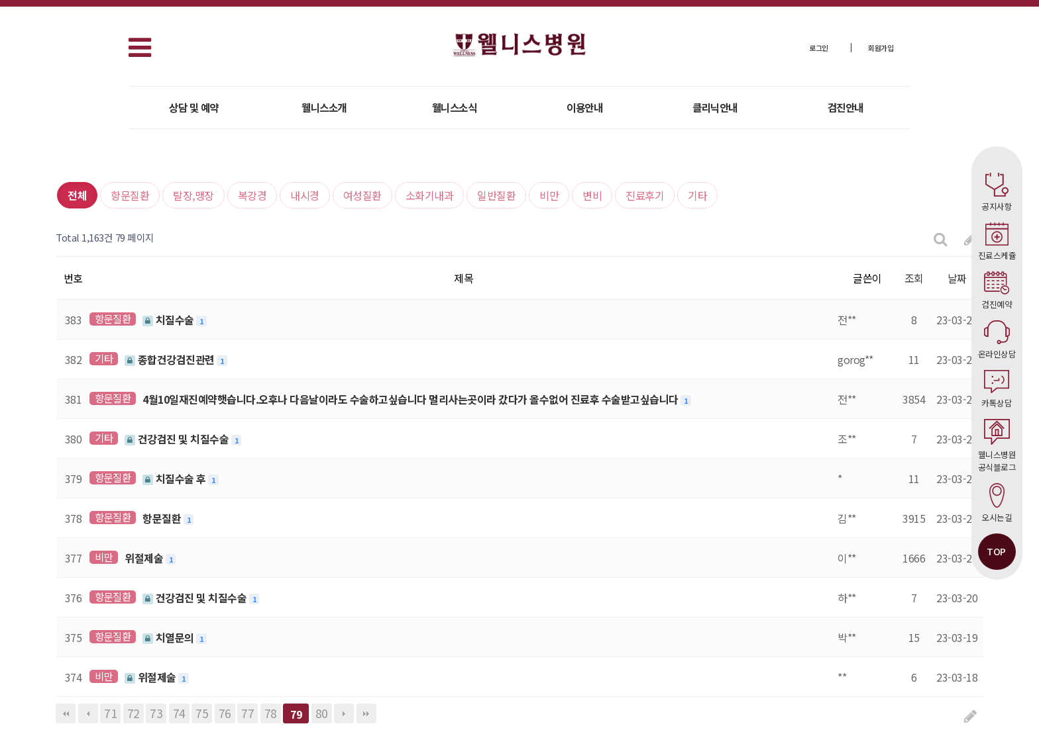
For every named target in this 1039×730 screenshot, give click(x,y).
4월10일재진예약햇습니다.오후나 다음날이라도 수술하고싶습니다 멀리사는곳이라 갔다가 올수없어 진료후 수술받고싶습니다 (411, 399)
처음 (66, 713)
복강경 (252, 195)
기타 (697, 195)
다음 (344, 713)
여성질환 (362, 195)
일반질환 (496, 195)
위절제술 (145, 558)
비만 (549, 195)
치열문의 (169, 637)
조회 (914, 278)
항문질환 (130, 195)
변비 (592, 195)
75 (201, 713)
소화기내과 (430, 195)
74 (179, 713)
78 (270, 713)
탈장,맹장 (193, 195)
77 (247, 713)
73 (156, 713)
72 (133, 713)
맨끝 (366, 713)
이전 (88, 713)
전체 (77, 195)
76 (225, 713)
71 (110, 713)
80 (321, 713)
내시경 (304, 195)
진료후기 (645, 195)
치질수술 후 (175, 478)
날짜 (957, 278)
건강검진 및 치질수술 (178, 439)
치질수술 (169, 320)
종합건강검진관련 (171, 359)
